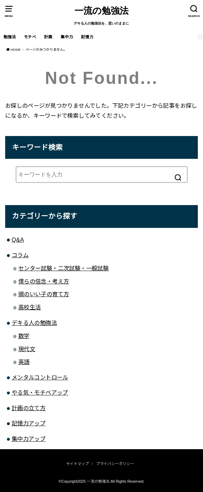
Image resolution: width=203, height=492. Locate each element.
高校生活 (29, 307)
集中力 (67, 37)
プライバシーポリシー (115, 464)
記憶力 (87, 37)
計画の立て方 (28, 408)
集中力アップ (28, 439)
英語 (24, 362)
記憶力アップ (28, 423)
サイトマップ (77, 464)
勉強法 (9, 37)
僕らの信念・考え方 (43, 281)
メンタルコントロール (40, 377)
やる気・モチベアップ (40, 392)
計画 (48, 37)
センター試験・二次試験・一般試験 (63, 268)
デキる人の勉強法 (34, 323)
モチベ (30, 37)
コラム (20, 255)
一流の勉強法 (101, 11)
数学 (24, 336)
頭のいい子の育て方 (43, 294)
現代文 (26, 349)
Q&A (18, 240)
